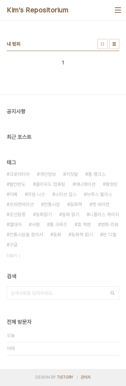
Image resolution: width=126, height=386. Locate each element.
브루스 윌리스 (99, 194)
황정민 (112, 184)
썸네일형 (102, 44)
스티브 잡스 (66, 194)
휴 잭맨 (84, 224)
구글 (13, 244)
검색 (112, 293)
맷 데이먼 (101, 204)
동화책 (76, 204)
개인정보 (48, 174)
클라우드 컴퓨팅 (50, 184)
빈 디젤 (109, 234)
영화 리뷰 (109, 224)
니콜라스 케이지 (104, 214)
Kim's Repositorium (37, 10)
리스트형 (114, 44)
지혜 (13, 194)
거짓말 (72, 174)
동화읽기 (44, 214)
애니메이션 (85, 184)
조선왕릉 (17, 214)
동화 (57, 234)
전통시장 (52, 204)
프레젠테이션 (21, 204)
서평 (36, 224)
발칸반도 (17, 184)
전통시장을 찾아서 (26, 234)
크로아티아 (19, 174)
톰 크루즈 (58, 224)
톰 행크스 (97, 174)
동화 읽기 (70, 214)
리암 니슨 (36, 194)
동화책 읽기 (82, 234)
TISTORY (65, 377)
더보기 (12, 255)
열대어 (15, 224)
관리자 (86, 377)
